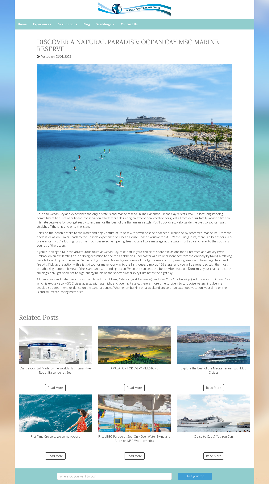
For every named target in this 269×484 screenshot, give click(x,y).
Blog (86, 24)
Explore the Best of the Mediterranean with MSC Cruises (213, 350)
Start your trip (195, 476)
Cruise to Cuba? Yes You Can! (213, 416)
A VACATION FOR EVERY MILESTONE (134, 348)
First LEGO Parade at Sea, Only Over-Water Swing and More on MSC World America (134, 418)
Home (22, 24)
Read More (55, 388)
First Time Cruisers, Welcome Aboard (55, 416)
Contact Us (129, 24)
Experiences (42, 24)
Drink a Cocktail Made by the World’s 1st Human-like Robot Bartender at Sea (55, 350)
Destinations (67, 24)
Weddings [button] (105, 24)
